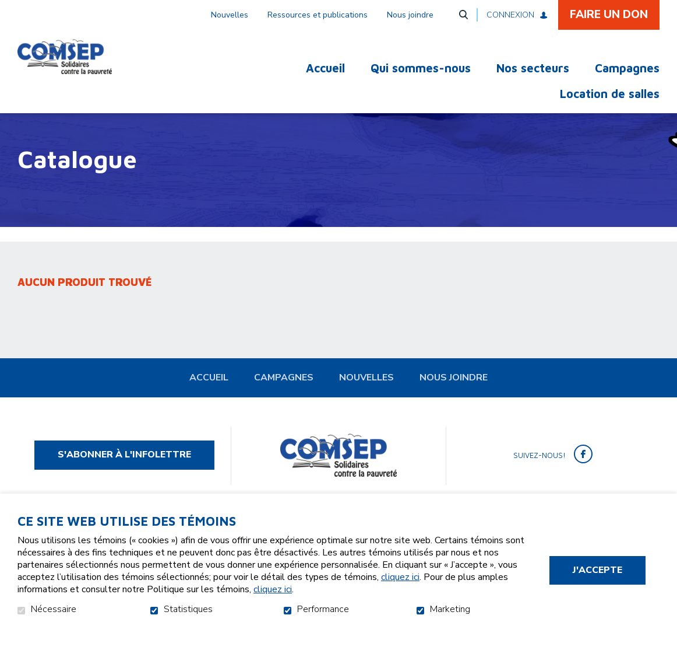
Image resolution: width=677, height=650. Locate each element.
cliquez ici (400, 577)
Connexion (510, 14)
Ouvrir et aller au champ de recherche (463, 14)
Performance (323, 609)
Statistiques (188, 609)
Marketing (450, 609)
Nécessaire (53, 609)
